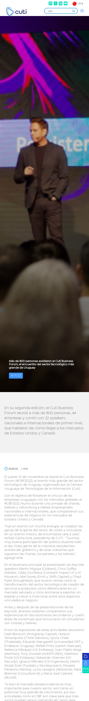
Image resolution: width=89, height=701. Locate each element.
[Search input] (59, 11)
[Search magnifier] (73, 11)
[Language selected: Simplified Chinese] (78, 3)
